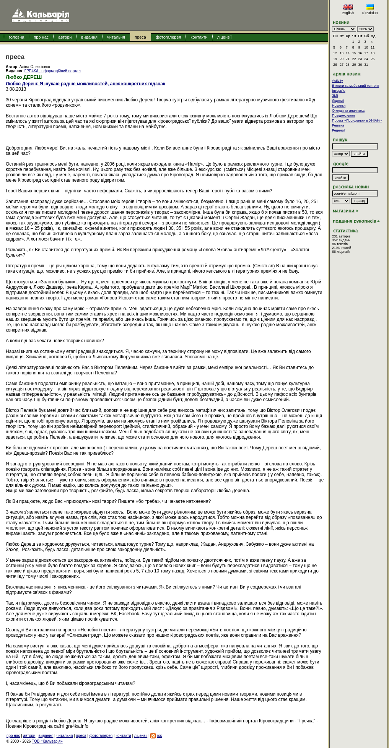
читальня (116, 37)
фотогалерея (168, 37)
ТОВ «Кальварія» (47, 741)
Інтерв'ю (338, 91)
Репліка (338, 125)
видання (89, 37)
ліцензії (224, 37)
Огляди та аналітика (348, 110)
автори (65, 37)
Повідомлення (343, 115)
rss (159, 735)
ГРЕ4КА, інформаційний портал (52, 71)
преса (140, 37)
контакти (198, 37)
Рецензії (338, 130)
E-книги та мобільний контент (355, 86)
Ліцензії (338, 100)
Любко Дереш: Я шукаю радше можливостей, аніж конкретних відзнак (85, 83)
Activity (337, 81)
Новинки (338, 105)
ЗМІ (335, 96)
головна (16, 37)
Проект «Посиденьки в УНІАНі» (357, 120)
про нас (41, 37)
